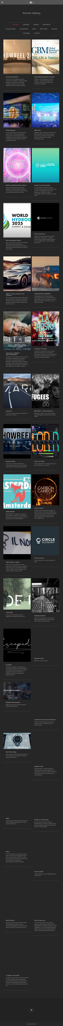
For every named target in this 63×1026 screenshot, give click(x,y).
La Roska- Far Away (40, 348)
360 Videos (26, 24)
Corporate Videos (11, 29)
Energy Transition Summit (42, 185)
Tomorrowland (38, 871)
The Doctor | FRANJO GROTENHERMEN (12, 353)
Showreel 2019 (39, 658)
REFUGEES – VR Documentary (43, 411)
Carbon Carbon (39, 508)
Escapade (9, 664)
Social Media (26, 33)
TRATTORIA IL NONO (13, 562)
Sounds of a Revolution (41, 819)
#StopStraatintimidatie (13, 702)
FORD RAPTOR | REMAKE (42, 293)
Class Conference (39, 234)
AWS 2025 (37, 130)
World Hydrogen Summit (13, 240)
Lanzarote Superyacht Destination (45, 719)
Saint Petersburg (11, 752)
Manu (7, 818)
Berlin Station (10, 920)
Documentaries (24, 29)
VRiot (7, 851)
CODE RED (9, 612)
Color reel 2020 (39, 461)
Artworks (36, 24)
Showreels (54, 29)
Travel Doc (37, 33)
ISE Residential (10, 130)
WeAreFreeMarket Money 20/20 (16, 185)
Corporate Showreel (12, 77)
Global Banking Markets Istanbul (44, 77)
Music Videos (43, 29)
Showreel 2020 (10, 461)
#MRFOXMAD (10, 511)
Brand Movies (46, 24)
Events (34, 29)
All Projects (16, 24)
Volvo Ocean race (39, 920)
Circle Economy (39, 558)
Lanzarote (9, 411)
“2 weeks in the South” (13, 975)
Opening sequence (40, 615)
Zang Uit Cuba (38, 766)
